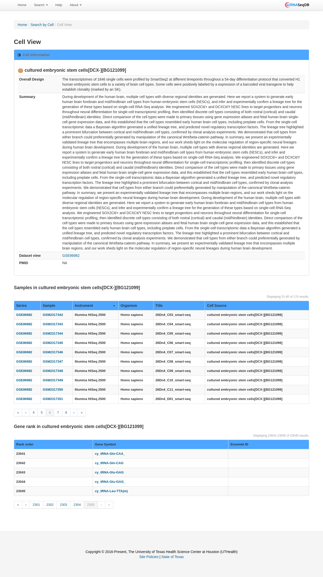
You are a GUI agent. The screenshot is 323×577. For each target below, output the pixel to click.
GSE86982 (71, 256)
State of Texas (173, 557)
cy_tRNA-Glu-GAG (109, 472)
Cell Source (216, 306)
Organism (129, 306)
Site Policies (148, 557)
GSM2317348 (53, 371)
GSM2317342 (53, 315)
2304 (77, 505)
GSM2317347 (53, 361)
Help (59, 5)
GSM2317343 (53, 324)
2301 (36, 505)
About (76, 5)
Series (21, 306)
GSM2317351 (53, 399)
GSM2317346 (53, 352)
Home (22, 5)
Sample (49, 306)
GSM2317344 (53, 333)
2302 (50, 505)
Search (41, 5)
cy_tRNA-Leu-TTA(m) (111, 491)
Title (159, 306)
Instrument (95, 306)
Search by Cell (42, 25)
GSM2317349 (53, 380)
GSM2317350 (53, 389)
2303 (63, 505)
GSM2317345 (53, 343)
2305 (90, 505)
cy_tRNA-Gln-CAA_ (110, 454)
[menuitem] (22, 5)
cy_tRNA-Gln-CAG (109, 463)
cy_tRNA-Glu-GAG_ (110, 482)
